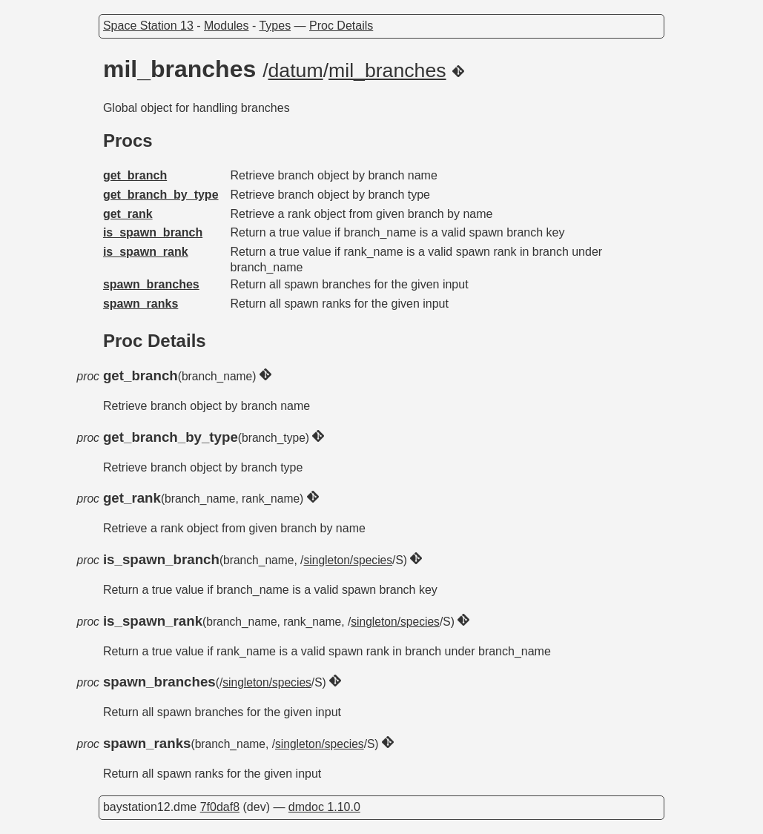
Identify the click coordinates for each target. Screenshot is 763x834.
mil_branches (387, 70)
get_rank (128, 214)
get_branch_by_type (161, 194)
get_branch (135, 175)
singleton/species (347, 560)
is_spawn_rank (145, 251)
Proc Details (341, 25)
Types (275, 25)
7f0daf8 (220, 807)
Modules (226, 25)
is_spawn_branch (152, 232)
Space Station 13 (148, 25)
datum (295, 70)
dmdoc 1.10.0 (324, 807)
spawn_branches (151, 284)
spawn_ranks (140, 303)
